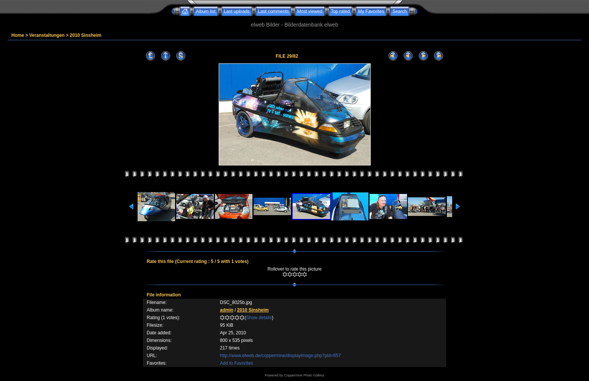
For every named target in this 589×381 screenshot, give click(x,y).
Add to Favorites (236, 363)
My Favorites (371, 11)
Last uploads (237, 11)
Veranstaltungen (46, 35)
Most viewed (310, 11)
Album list (206, 11)
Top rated (340, 11)
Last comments (273, 11)
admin (226, 310)
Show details (259, 317)
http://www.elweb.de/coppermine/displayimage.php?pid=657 (280, 355)
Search (399, 11)
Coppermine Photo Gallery (304, 375)
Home (17, 35)
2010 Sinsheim (85, 35)
